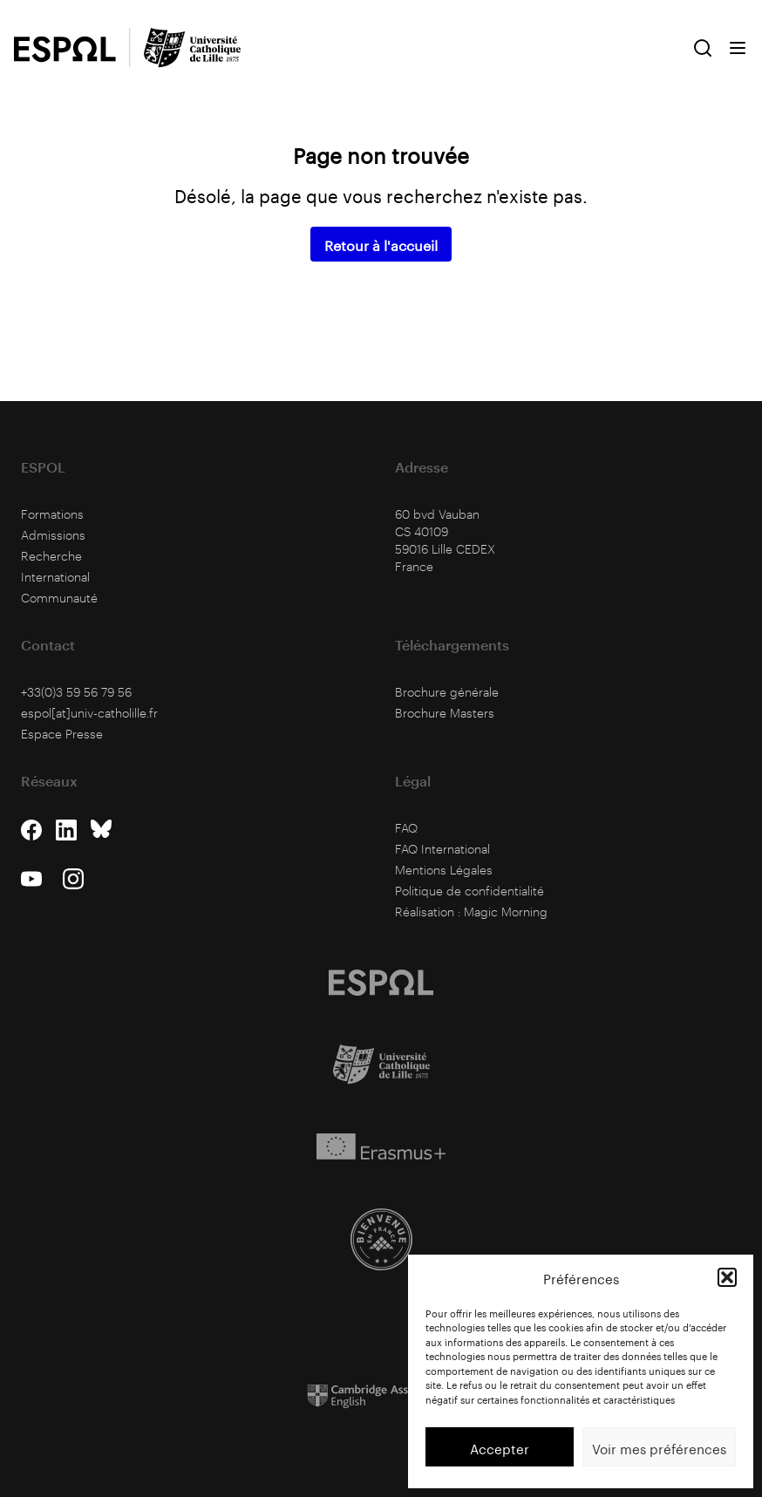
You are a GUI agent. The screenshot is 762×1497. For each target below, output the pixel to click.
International (55, 576)
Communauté (59, 597)
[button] (727, 1277)
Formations (52, 514)
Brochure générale (447, 691)
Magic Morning (506, 911)
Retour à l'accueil (381, 244)
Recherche (51, 555)
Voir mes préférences (659, 1447)
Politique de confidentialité (469, 890)
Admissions (53, 534)
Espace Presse (62, 733)
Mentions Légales (444, 869)
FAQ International (442, 848)
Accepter (499, 1447)
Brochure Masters (444, 712)
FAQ (406, 827)
